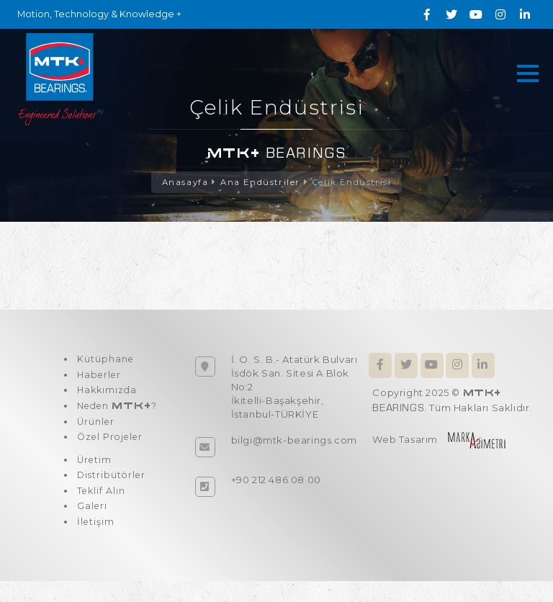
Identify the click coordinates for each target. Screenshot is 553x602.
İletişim (94, 541)
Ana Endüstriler (260, 182)
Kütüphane (104, 361)
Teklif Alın (100, 507)
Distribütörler (111, 489)
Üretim (93, 472)
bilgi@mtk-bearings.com (294, 440)
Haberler (98, 378)
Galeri (91, 524)
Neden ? (117, 412)
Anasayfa (182, 182)
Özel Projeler (110, 448)
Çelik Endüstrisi (354, 182)
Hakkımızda (106, 395)
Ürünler (94, 430)
